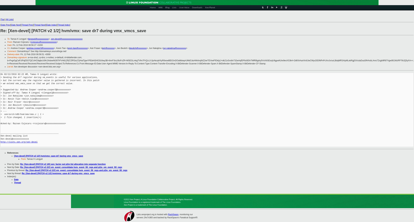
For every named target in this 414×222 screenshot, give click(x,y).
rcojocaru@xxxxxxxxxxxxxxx (44, 42)
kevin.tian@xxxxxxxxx (78, 48)
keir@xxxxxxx (108, 48)
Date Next (15, 25)
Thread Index (64, 25)
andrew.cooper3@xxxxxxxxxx (40, 48)
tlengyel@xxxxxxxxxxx (38, 39)
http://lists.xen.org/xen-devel (19, 142)
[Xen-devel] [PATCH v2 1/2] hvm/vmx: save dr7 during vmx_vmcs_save (48, 156)
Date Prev (5, 25)
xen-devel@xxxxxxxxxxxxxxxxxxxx (66, 39)
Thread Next (39, 25)
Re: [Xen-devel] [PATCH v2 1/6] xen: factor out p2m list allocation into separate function (63, 164)
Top (2, 19)
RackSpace (173, 214)
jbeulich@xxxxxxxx (138, 48)
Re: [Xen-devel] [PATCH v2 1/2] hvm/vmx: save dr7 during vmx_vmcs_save (58, 173)
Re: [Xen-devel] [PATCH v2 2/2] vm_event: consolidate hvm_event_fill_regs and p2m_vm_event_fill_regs (71, 167)
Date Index (51, 25)
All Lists (9, 19)
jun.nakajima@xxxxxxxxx (174, 48)
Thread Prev (27, 25)
